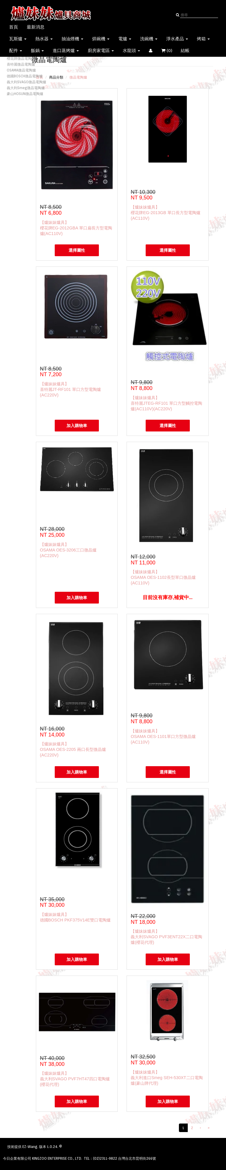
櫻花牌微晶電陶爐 (21, 58)
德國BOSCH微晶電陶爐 (25, 76)
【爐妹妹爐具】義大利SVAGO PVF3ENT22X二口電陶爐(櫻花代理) (166, 937)
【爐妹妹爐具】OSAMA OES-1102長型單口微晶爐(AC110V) (163, 577)
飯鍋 (37, 50)
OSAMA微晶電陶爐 (21, 70)
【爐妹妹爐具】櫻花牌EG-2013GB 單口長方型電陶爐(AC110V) (165, 213)
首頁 (13, 27)
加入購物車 (77, 425)
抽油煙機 (72, 38)
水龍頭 (131, 50)
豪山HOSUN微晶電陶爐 (25, 93)
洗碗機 (148, 38)
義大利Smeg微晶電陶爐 (26, 88)
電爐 (124, 38)
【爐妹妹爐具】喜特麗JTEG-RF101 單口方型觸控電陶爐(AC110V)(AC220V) (166, 403)
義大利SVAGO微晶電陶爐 (26, 82)
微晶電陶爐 (78, 77)
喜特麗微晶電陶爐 (21, 64)
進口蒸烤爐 (66, 50)
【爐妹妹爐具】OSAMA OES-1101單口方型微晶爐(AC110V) (163, 736)
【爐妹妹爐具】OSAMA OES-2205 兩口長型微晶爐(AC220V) (73, 749)
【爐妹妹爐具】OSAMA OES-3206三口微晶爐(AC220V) (68, 550)
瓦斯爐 (17, 38)
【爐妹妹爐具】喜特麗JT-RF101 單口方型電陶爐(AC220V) (70, 389)
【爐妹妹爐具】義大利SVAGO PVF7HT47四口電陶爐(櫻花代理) (75, 1079)
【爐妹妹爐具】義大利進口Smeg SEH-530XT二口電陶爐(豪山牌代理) (166, 1078)
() (175, 51)
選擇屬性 (77, 250)
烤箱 (203, 38)
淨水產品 (177, 38)
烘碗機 (100, 38)
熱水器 (44, 38)
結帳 (185, 50)
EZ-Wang (29, 1146)
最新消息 (35, 27)
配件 (15, 50)
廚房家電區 (101, 50)
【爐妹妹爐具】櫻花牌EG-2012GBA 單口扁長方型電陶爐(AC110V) (76, 228)
